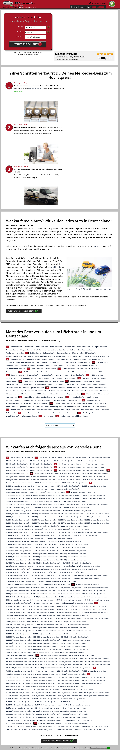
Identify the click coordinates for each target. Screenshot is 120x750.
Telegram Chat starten (20, 685)
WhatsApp (30, 103)
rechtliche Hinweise (59, 729)
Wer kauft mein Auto (41, 705)
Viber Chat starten (20, 688)
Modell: (20, 32)
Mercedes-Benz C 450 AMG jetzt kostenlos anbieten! (89, 203)
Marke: (21, 27)
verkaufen (17, 261)
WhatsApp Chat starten (20, 682)
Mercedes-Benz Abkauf (101, 707)
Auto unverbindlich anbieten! (23, 225)
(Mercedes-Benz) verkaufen (22, 372)
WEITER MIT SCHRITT (28, 44)
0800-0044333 (52, 682)
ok (108, 748)
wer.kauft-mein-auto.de (45, 707)
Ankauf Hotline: (41, 685)
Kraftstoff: (20, 36)
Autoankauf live (59, 707)
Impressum (69, 729)
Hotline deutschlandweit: (87, 7)
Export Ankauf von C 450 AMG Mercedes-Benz (79, 707)
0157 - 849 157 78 (17, 6)
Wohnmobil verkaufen (30, 707)
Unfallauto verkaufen (55, 705)
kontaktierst (54, 181)
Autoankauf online (69, 705)
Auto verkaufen (81, 705)
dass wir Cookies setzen (98, 748)
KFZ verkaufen (25, 3)
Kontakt (97, 160)
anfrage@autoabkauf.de (28, 7)
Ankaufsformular (47, 688)
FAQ (75, 729)
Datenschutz (47, 729)
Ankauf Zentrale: (42, 682)
